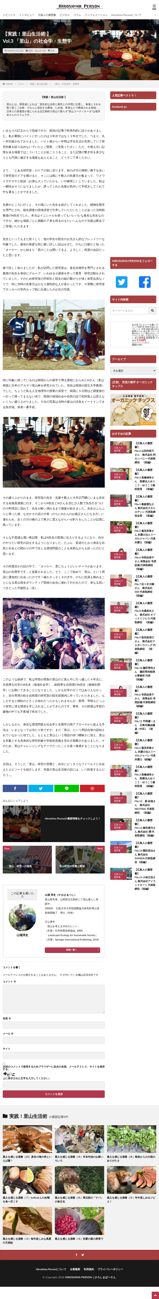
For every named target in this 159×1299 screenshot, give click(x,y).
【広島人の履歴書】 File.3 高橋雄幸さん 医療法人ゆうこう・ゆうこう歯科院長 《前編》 (145, 479)
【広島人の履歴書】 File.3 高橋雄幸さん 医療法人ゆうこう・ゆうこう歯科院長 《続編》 (145, 776)
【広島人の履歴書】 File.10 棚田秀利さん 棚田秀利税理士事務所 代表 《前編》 (145, 670)
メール (8, 1033)
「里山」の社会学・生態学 (66, 84)
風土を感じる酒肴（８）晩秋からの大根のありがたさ (131, 1158)
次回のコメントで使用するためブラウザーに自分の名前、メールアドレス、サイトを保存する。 (54, 1067)
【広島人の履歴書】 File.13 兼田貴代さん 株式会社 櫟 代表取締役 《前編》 (145, 828)
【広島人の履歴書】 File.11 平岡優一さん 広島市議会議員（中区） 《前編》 (145, 723)
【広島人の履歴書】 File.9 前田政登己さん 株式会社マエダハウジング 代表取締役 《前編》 (145, 641)
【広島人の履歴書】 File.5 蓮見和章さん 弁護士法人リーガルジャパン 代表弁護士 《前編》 (145, 533)
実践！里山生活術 (37, 50)
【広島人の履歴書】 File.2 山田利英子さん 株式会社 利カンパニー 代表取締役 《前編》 (145, 453)
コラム (77, 14)
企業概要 (75, 1269)
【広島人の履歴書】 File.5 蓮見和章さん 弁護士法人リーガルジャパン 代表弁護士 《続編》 (145, 750)
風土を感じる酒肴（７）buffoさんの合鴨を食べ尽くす (26, 1199)
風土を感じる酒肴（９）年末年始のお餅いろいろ (79, 1158)
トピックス (9, 14)
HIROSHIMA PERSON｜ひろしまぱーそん (90, 1277)
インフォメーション (96, 14)
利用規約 (89, 1269)
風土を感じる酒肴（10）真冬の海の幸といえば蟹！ (27, 1158)
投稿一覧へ (71, 949)
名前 (7, 1018)
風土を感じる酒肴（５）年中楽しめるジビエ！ (131, 1199)
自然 (52, 50)
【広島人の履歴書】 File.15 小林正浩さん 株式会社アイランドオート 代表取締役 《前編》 (145, 879)
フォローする (73, 823)
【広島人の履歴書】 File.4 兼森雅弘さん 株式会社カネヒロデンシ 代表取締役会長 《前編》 (145, 506)
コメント (9, 981)
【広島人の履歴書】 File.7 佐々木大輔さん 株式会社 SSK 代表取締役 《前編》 (145, 586)
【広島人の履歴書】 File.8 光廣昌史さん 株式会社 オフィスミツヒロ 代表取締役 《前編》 (145, 612)
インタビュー (26, 14)
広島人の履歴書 (47, 14)
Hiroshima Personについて (126, 14)
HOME (9, 84)
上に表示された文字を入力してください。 (27, 1078)
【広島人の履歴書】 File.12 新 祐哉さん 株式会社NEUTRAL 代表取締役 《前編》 (145, 803)
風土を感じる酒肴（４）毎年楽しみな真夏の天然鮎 (27, 1240)
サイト (6, 1048)
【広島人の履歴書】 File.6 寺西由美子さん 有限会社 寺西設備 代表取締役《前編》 (145, 559)
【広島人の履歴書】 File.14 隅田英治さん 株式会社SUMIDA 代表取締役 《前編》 (145, 852)
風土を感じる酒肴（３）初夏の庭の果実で (79, 1238)
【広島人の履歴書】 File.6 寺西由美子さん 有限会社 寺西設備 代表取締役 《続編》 (145, 696)
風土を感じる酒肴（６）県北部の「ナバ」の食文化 (79, 1199)
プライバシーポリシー (110, 1269)
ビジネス (65, 14)
